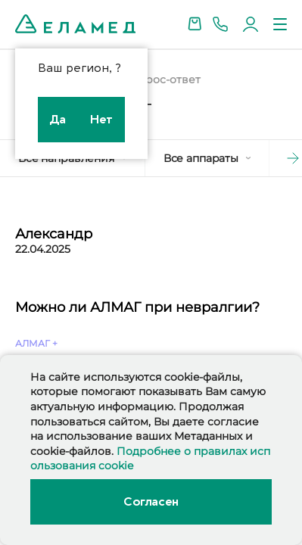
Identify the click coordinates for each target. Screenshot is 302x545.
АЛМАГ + (36, 343)
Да (58, 119)
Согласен (150, 502)
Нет (101, 119)
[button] (279, 158)
